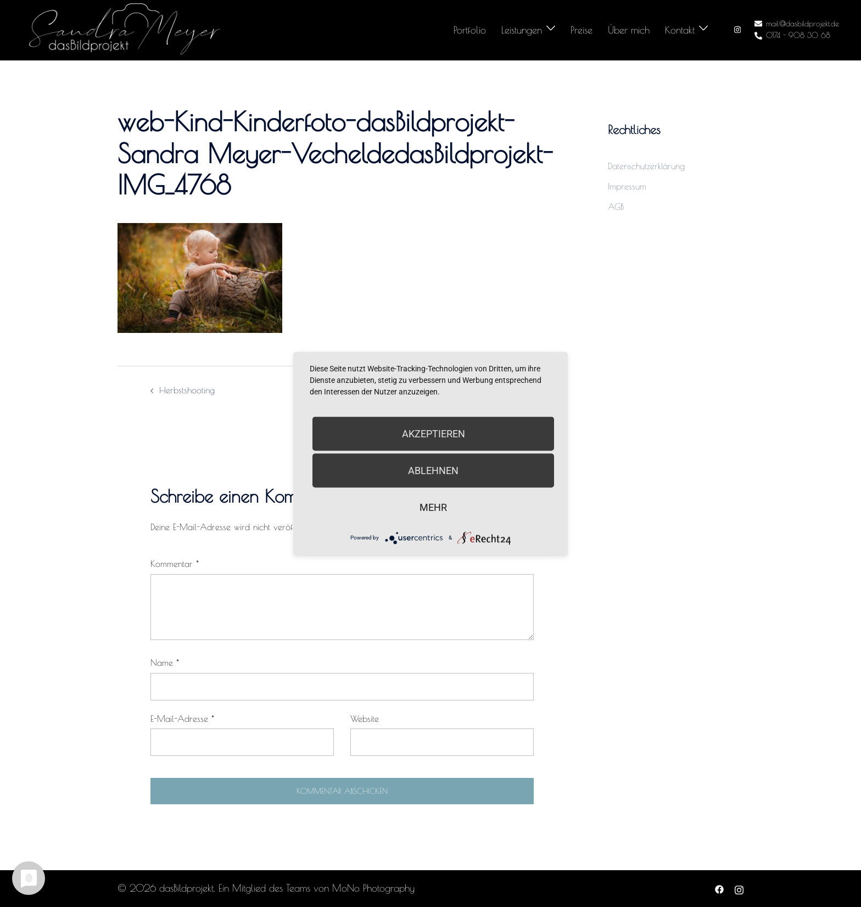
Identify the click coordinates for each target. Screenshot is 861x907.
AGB (616, 207)
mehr (433, 507)
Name (164, 662)
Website (364, 719)
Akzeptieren (433, 433)
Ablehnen (433, 470)
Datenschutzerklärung (646, 166)
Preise (581, 30)
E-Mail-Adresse (182, 719)
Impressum (627, 186)
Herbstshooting (187, 390)
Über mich (629, 30)
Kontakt (680, 30)
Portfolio (470, 30)
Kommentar (174, 564)
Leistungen (521, 30)
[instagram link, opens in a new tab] (736, 29)
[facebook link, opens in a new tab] (719, 888)
